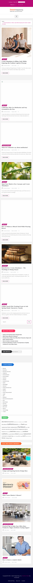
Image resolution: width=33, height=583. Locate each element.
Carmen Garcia (7, 77)
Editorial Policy (11, 580)
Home (3, 22)
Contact (23, 580)
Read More (5, 85)
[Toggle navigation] (16, 16)
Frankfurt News (25, 575)
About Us (18, 580)
